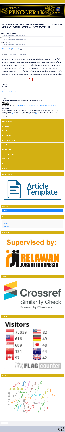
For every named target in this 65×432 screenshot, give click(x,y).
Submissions (5, 126)
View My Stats (11, 423)
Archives (8, 20)
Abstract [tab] (4, 54)
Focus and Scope (7, 121)
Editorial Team (6, 144)
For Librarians (6, 226)
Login (61, 1)
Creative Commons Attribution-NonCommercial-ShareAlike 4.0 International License (36, 105)
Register (54, 1)
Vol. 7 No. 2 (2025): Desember (17, 20)
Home (3, 20)
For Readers (6, 221)
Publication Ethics (7, 135)
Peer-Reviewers (6, 149)
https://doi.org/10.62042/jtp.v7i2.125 (10, 48)
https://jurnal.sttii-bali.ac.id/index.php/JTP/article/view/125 (23, 113)
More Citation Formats (8, 116)
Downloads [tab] (22, 54)
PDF (32, 79)
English (5, 210)
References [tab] (13, 54)
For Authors (6, 223)
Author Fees (5, 158)
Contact (4, 168)
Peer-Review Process (8, 154)
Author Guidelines (7, 131)
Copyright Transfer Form (9, 140)
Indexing (4, 163)
